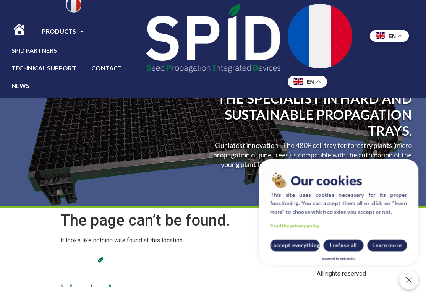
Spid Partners (34, 50)
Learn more (400, 253)
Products (63, 31)
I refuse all (374, 253)
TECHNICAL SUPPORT (43, 67)
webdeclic (377, 261)
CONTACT (106, 67)
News (20, 85)
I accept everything (346, 253)
